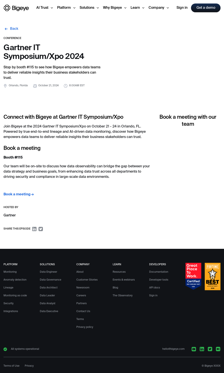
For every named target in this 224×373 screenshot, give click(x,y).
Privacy (29, 366)
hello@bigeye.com (173, 349)
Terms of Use (11, 366)
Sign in (182, 8)
